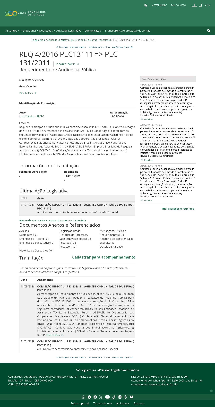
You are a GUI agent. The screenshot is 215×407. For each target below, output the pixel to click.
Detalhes (148, 119)
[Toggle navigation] (208, 30)
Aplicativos (122, 403)
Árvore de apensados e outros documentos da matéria (52, 220)
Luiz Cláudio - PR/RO (31, 116)
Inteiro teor (65, 64)
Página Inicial (38, 39)
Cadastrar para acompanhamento (71, 47)
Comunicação (93, 30)
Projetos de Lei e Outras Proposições (91, 39)
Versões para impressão (122, 47)
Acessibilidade (159, 5)
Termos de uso (102, 403)
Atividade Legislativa (68, 30)
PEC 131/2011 (27, 93)
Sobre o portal (80, 403)
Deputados (46, 30)
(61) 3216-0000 (176, 380)
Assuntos (11, 30)
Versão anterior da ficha (99, 47)
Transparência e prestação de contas (127, 30)
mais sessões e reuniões (178, 208)
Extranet (139, 403)
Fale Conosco (178, 5)
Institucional (28, 30)
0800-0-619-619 (160, 376)
